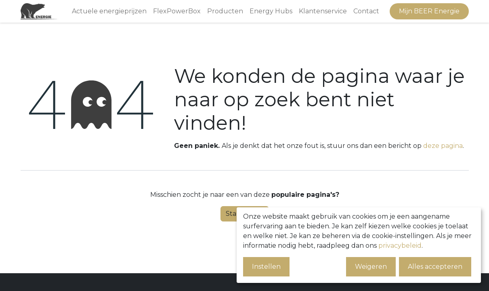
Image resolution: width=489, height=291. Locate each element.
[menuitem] (109, 11)
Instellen (266, 266)
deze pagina (443, 146)
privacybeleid (400, 245)
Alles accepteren (435, 266)
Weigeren (371, 266)
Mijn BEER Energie (429, 11)
